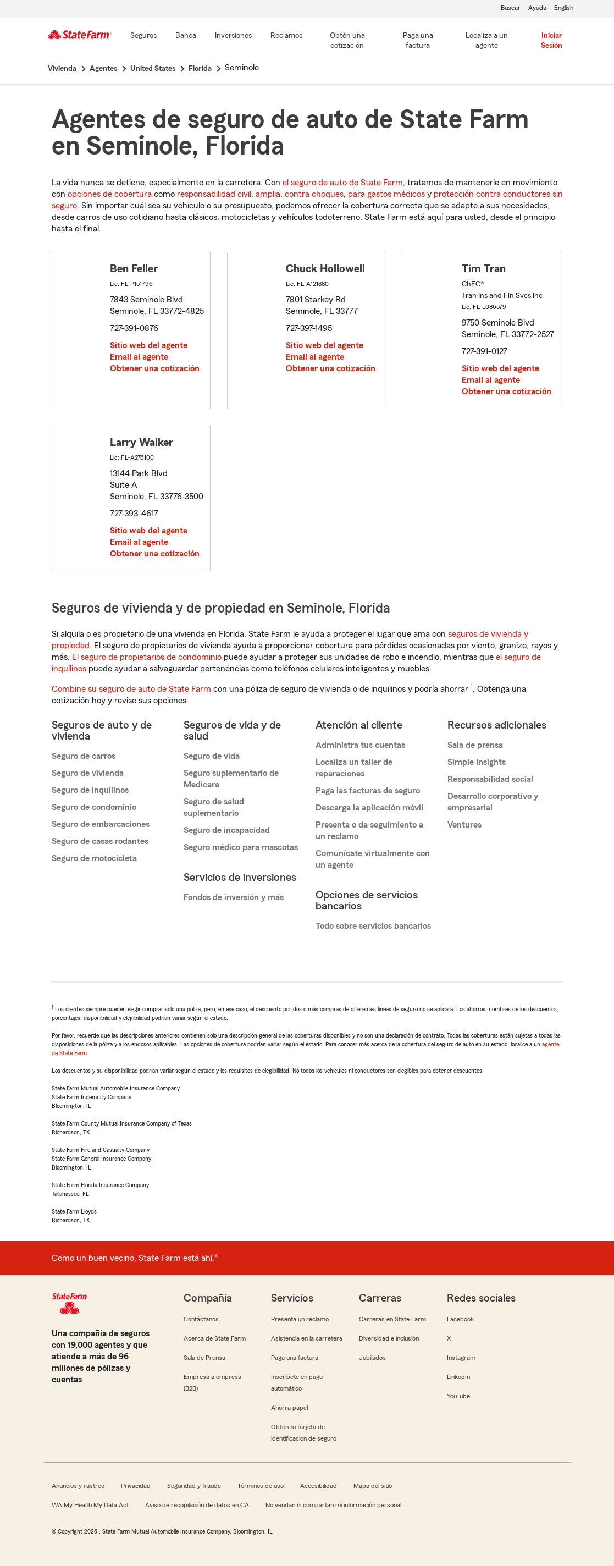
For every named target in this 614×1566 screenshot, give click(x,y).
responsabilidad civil (214, 194)
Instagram (461, 1357)
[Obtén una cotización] (347, 41)
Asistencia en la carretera (306, 1338)
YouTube (458, 1396)
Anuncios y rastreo (78, 1485)
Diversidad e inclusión (389, 1338)
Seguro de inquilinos (90, 790)
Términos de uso (260, 1485)
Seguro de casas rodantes (100, 841)
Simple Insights (476, 762)
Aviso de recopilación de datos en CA (197, 1505)
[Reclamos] (286, 36)
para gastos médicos (386, 194)
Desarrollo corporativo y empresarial (492, 802)
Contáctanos (201, 1319)
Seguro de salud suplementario (214, 807)
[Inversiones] (233, 36)
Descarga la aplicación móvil (369, 807)
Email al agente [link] (139, 356)
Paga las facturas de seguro (368, 790)
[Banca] (185, 36)
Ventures (464, 824)
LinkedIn (458, 1377)
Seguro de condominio (94, 807)
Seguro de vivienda (88, 773)
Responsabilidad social (490, 779)
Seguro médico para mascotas (241, 847)
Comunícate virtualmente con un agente (373, 859)
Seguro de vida (212, 756)
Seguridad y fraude (194, 1485)
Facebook (460, 1319)
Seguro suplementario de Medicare (231, 779)
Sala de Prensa (204, 1357)
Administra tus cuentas (360, 745)
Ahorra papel (289, 1407)
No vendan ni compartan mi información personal (333, 1505)
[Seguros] (143, 36)
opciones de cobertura (110, 194)
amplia (268, 194)
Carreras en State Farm (392, 1319)
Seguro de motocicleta (94, 858)
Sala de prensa (475, 745)
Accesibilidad (318, 1485)
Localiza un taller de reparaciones (354, 768)
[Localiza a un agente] (486, 41)
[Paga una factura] (417, 41)
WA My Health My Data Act (90, 1505)
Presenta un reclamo (300, 1319)
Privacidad (136, 1485)
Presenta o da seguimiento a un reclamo (369, 830)
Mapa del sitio (372, 1485)
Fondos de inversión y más (234, 897)
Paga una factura (294, 1357)
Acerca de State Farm (215, 1338)
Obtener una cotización (155, 368)
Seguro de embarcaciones (101, 824)
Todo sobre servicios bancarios (373, 926)
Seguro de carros (83, 756)
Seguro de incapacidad (227, 830)
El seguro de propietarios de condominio (147, 657)
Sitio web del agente (148, 345)
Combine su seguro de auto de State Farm (131, 689)
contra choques (314, 194)
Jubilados (372, 1357)
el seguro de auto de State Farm (343, 182)
